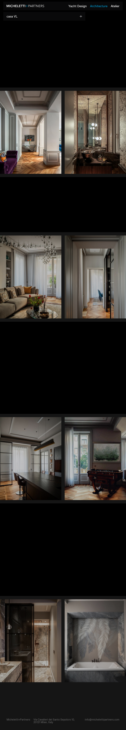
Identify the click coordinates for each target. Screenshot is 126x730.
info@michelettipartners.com (102, 719)
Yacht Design (77, 6)
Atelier (115, 6)
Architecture (98, 6)
